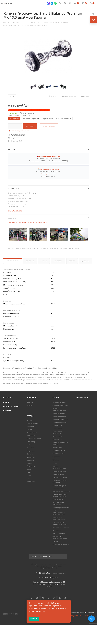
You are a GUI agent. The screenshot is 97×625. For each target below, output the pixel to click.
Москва (29, 420)
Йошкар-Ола (31, 466)
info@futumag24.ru (50, 577)
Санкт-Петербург (33, 423)
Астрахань (31, 451)
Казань (29, 429)
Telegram (48, 598)
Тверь (29, 475)
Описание (30, 261)
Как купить (58, 261)
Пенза (29, 472)
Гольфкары (57, 460)
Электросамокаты (59, 402)
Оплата (72, 261)
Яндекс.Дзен (65, 598)
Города (30, 416)
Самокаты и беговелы (61, 528)
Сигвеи (55, 463)
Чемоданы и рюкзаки (61, 544)
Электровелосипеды (60, 405)
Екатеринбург (32, 432)
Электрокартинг (59, 451)
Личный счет (81, 398)
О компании (31, 402)
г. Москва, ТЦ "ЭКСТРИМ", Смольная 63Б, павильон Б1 (27, 222)
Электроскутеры (59, 413)
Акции (6, 402)
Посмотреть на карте (48, 174)
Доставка (85, 261)
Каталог (7, 398)
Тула (28, 478)
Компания (32, 398)
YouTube (54, 598)
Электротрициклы (59, 416)
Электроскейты (58, 474)
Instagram (43, 598)
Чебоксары (31, 481)
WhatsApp (59, 598)
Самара (29, 445)
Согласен (33, 619)
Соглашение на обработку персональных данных (73, 616)
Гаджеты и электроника (61, 491)
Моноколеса (57, 447)
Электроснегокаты (59, 471)
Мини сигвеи (57, 439)
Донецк (29, 463)
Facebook (37, 598)
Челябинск (31, 435)
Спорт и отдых (58, 499)
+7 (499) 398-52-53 (42, 573)
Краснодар (31, 426)
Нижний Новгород (34, 438)
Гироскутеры (57, 436)
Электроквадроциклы (61, 419)
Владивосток (31, 457)
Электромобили (59, 454)
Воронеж (30, 460)
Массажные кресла (60, 477)
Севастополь (31, 448)
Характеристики (12, 261)
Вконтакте (31, 598)
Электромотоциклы (60, 422)
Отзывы (44, 261)
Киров (29, 469)
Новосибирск (32, 442)
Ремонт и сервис (11, 406)
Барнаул (30, 454)
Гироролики (57, 457)
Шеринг (56, 541)
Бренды (7, 411)
